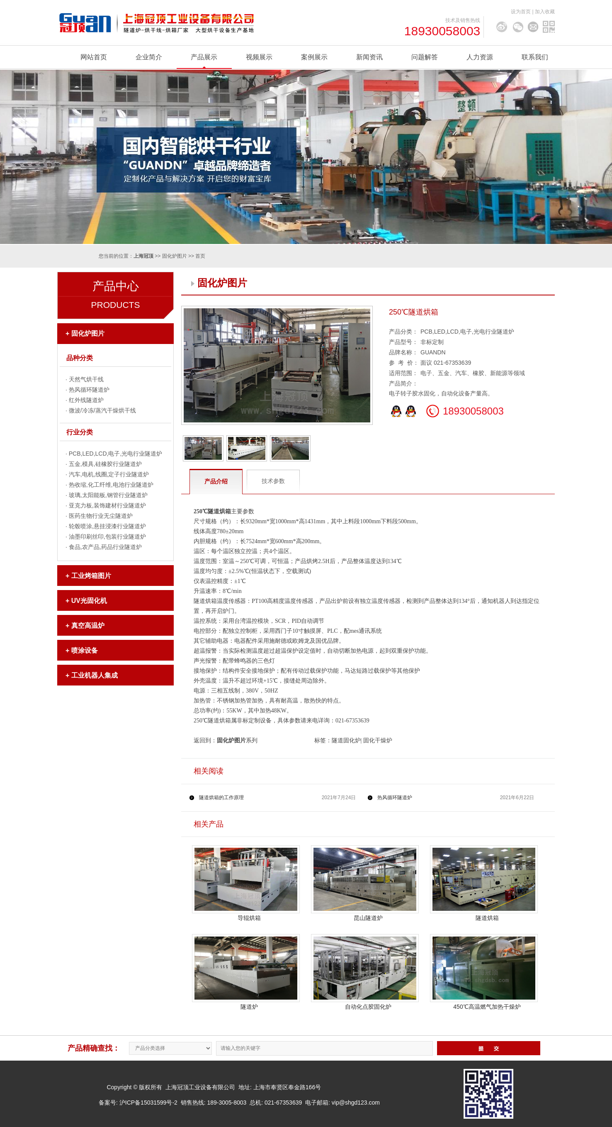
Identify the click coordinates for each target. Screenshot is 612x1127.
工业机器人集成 (94, 675)
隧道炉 (249, 1006)
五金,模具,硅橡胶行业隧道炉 (105, 464)
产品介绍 (216, 481)
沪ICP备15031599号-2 (148, 1102)
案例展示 (314, 57)
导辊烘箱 (249, 918)
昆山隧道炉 (368, 918)
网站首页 (93, 57)
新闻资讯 (369, 57)
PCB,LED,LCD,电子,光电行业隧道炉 (116, 453)
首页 (200, 256)
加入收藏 (545, 12)
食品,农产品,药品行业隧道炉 (105, 547)
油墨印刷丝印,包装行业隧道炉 (107, 536)
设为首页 (521, 12)
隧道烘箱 (487, 918)
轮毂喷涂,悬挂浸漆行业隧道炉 (107, 526)
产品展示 (204, 57)
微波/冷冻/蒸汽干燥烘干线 (102, 410)
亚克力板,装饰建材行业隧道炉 (107, 505)
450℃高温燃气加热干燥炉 (486, 1006)
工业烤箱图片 (91, 575)
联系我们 (535, 57)
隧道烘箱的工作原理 (221, 797)
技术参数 (273, 481)
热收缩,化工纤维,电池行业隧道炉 (111, 484)
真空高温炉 (87, 625)
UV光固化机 (89, 600)
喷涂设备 (84, 650)
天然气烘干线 (86, 379)
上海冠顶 (143, 256)
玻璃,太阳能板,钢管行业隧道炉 (108, 495)
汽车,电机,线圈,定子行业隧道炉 (109, 474)
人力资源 (479, 57)
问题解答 (424, 57)
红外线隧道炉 (86, 400)
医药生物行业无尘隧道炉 (101, 515)
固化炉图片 (174, 256)
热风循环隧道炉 (89, 389)
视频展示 (259, 57)
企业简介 (149, 57)
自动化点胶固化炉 (368, 1006)
